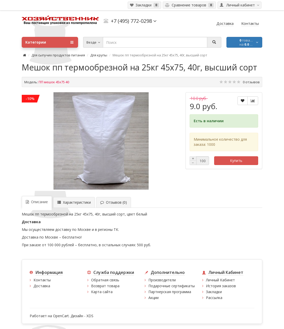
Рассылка (214, 297)
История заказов (221, 285)
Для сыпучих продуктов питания (58, 55)
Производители (162, 279)
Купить (236, 160)
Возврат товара (105, 285)
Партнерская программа (169, 291)
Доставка (42, 285)
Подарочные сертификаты (171, 285)
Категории (49, 42)
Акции (153, 297)
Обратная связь (105, 279)
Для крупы (98, 55)
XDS (89, 315)
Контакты (42, 279)
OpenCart (61, 315)
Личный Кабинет (220, 279)
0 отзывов (251, 82)
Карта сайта (102, 291)
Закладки (214, 291)
